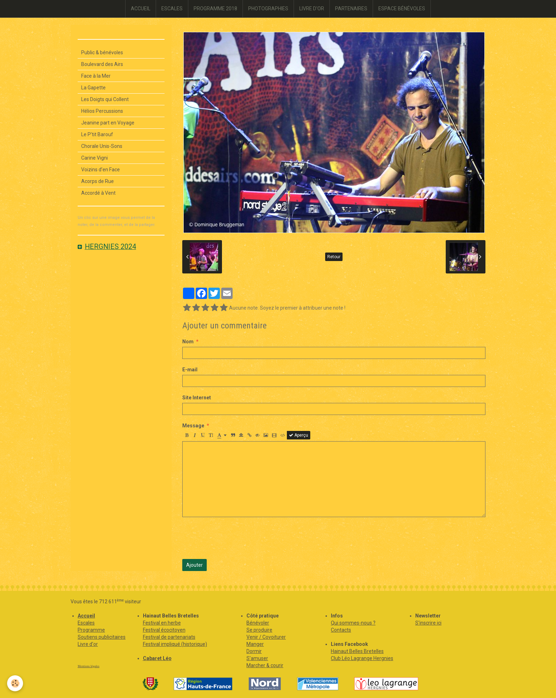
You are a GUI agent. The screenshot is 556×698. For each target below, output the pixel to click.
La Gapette (93, 87)
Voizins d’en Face (100, 169)
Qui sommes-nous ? (353, 623)
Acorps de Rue (97, 181)
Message (193, 425)
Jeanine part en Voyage (107, 123)
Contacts (341, 630)
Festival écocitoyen (164, 630)
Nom (188, 341)
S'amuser (257, 658)
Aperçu (298, 435)
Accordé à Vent (98, 193)
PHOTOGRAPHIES (268, 8)
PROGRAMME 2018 (215, 8)
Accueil (86, 616)
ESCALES (172, 8)
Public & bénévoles (102, 52)
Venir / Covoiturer (266, 637)
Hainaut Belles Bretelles (357, 651)
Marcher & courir (264, 665)
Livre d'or (88, 644)
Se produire (259, 630)
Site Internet (196, 397)
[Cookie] (15, 683)
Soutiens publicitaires (102, 637)
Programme (91, 630)
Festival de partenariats (169, 637)
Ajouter (194, 565)
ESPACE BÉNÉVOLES (401, 8)
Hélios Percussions (102, 111)
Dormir (254, 651)
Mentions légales (88, 666)
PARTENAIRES (351, 8)
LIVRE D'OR (311, 8)
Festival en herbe (162, 623)
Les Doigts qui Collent (105, 99)
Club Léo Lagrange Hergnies (362, 658)
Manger (255, 644)
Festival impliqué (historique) (175, 644)
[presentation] (236, 538)
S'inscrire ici (428, 623)
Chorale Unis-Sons (101, 146)
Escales (86, 623)
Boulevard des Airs (102, 64)
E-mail (190, 369)
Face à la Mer (96, 76)
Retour (333, 256)
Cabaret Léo (157, 658)
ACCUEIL (140, 8)
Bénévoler (257, 623)
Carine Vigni (94, 158)
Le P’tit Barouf (97, 134)
